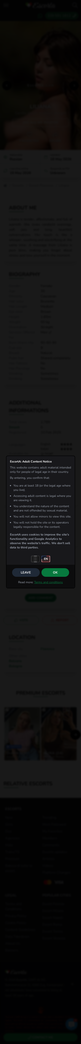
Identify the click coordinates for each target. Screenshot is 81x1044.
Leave (26, 572)
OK (55, 572)
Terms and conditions (48, 582)
